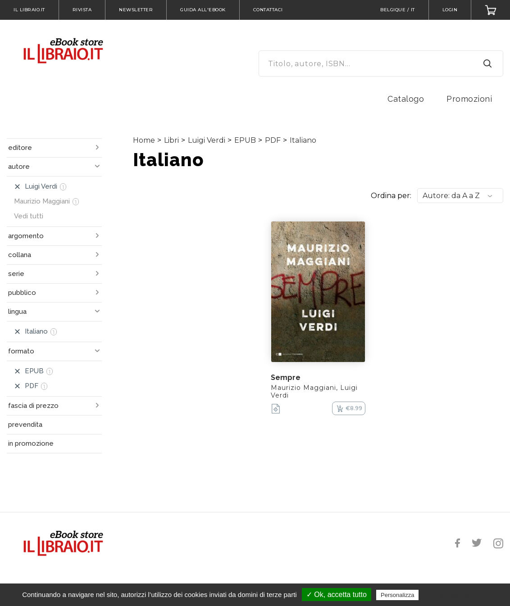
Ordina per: (391, 195)
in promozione (31, 443)
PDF (273, 140)
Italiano (303, 140)
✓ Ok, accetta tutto (336, 594)
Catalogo (405, 99)
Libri (171, 140)
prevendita (25, 425)
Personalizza (397, 595)
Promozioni (469, 99)
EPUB (245, 140)
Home (144, 140)
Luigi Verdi (206, 140)
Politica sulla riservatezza (458, 594)
